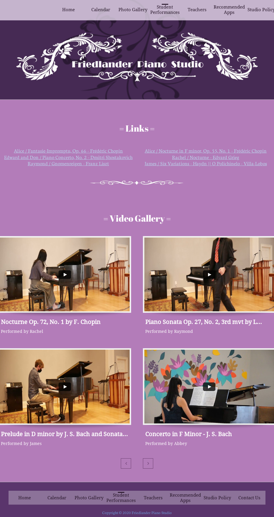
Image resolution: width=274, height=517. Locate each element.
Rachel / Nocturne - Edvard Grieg (205, 157)
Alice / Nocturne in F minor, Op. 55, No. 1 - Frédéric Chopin (206, 151)
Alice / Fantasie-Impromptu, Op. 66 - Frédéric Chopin (68, 151)
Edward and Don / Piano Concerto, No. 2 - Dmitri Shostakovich (68, 157)
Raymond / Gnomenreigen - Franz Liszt (68, 163)
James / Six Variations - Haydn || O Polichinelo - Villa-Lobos (206, 163)
